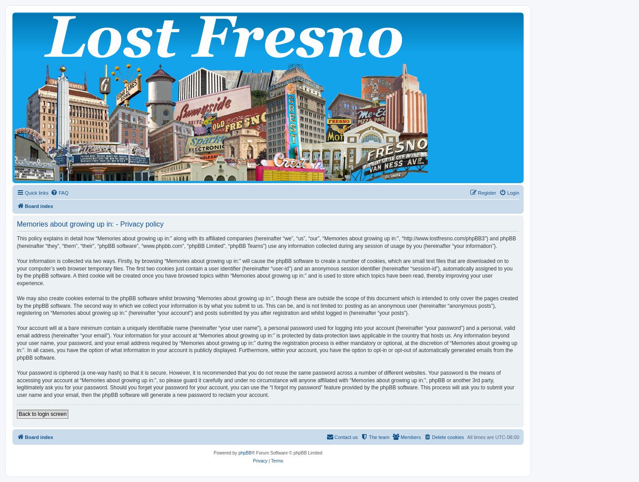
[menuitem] (59, 193)
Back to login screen (43, 414)
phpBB (245, 453)
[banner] (268, 97)
